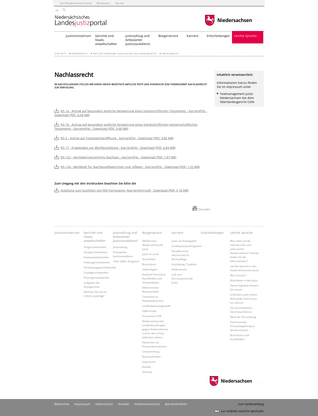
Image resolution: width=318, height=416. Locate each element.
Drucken (204, 209)
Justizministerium (78, 36)
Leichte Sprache (241, 233)
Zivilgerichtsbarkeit (95, 247)
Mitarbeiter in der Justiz (244, 280)
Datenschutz (104, 404)
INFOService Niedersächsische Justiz (152, 245)
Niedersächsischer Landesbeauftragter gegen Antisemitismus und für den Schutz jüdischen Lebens (155, 329)
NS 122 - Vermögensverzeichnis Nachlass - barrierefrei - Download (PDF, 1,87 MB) (118, 157)
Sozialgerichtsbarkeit (96, 272)
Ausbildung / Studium (184, 264)
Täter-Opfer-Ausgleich (126, 261)
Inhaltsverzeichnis (147, 404)
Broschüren (149, 264)
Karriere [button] (192, 36)
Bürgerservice (79, 53)
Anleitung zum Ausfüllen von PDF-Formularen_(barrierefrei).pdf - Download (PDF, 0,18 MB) (125, 190)
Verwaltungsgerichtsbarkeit (100, 267)
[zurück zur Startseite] (80, 21)
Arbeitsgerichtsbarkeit (97, 262)
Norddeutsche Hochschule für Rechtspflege (180, 255)
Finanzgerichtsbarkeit (96, 277)
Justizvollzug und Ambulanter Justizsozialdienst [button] (137, 40)
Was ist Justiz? (238, 275)
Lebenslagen (149, 269)
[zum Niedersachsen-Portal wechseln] (228, 25)
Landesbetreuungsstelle (156, 305)
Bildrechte (61, 404)
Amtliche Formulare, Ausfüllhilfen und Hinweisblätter (124, 53)
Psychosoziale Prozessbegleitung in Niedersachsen (242, 326)
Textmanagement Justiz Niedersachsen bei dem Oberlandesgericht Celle (237, 98)
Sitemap (147, 372)
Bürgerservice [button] (168, 36)
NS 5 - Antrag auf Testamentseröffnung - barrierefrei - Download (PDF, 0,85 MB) (117, 138)
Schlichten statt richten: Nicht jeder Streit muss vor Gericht (244, 298)
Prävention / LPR (151, 316)
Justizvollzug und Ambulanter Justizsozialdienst (125, 237)
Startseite (60, 53)
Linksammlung (150, 351)
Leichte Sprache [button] (245, 36)
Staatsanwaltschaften (96, 257)
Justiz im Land (150, 254)
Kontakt (146, 366)
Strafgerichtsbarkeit (95, 252)
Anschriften (149, 259)
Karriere (177, 233)
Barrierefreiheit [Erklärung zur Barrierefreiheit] (176, 404)
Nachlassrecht (170, 53)
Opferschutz (149, 311)
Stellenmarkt (179, 269)
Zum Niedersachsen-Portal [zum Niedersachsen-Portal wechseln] (75, 3)
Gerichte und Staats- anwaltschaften (95, 237)
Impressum (149, 361)
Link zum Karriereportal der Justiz (182, 278)
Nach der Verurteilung (243, 317)
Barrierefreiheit (151, 356)
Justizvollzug (120, 247)
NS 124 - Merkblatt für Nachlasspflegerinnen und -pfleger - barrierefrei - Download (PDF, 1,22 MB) (130, 167)
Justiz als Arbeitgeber (184, 241)
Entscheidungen (218, 36)
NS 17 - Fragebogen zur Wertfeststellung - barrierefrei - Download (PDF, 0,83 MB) (118, 148)
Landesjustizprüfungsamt (186, 246)
